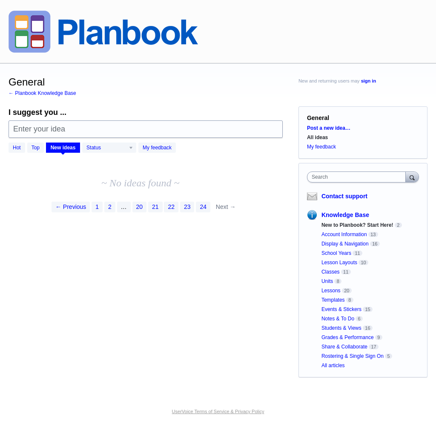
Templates (333, 300)
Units (327, 281)
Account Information (344, 234)
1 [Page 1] (97, 206)
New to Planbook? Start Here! (357, 225)
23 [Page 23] (187, 206)
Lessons (331, 291)
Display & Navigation (345, 244)
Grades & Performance (347, 337)
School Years (336, 253)
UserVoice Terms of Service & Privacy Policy (218, 411)
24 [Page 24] (203, 206)
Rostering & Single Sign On (352, 356)
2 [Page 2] (110, 206)
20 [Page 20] (139, 206)
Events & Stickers (341, 309)
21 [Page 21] (155, 206)
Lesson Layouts (339, 262)
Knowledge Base (345, 214)
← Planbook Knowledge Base (42, 93)
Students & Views (341, 328)
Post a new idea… (328, 128)
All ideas (317, 137)
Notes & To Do (337, 319)
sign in (368, 80)
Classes (330, 272)
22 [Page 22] (171, 206)
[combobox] (358, 177)
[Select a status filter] (109, 148)
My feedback (157, 148)
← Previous (70, 206)
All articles (333, 365)
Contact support (344, 196)
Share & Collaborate (344, 347)
